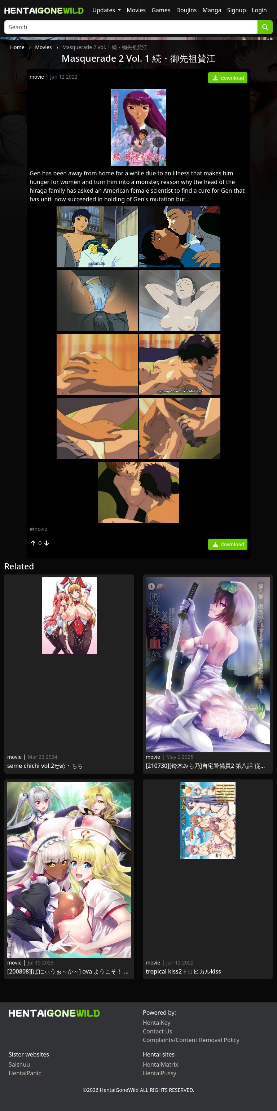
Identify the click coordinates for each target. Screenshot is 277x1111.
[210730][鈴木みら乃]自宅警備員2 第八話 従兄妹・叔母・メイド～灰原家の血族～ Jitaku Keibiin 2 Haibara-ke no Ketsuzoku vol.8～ (208, 765)
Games (160, 10)
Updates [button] (104, 10)
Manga (212, 10)
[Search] (131, 27)
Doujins (186, 10)
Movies (136, 10)
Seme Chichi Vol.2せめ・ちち (45, 765)
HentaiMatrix (160, 1064)
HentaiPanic (25, 1073)
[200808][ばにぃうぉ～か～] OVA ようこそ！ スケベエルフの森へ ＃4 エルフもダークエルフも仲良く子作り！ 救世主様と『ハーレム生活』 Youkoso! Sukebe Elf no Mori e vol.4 (69, 971)
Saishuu (19, 1064)
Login (259, 10)
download (228, 77)
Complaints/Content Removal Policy (191, 1040)
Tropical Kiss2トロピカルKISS (183, 971)
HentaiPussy (159, 1073)
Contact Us (157, 1031)
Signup (236, 10)
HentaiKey (156, 1023)
